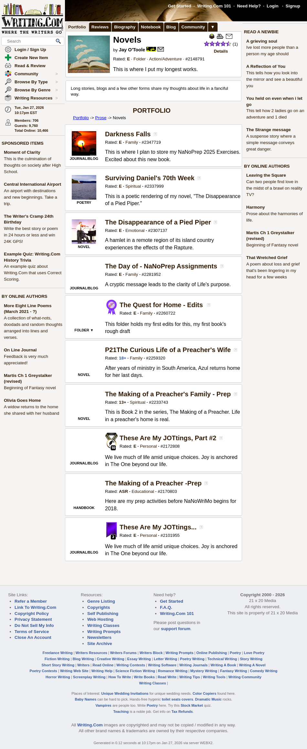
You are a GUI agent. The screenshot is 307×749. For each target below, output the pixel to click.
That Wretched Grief (266, 257)
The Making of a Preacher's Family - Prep (168, 394)
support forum (175, 628)
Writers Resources (91, 653)
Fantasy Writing (233, 671)
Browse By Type (36, 82)
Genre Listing (101, 601)
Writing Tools (214, 677)
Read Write (167, 677)
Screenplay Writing (89, 677)
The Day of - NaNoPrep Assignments (161, 266)
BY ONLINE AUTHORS (24, 296)
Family (131, 142)
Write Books (144, 677)
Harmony (255, 207)
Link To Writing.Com (35, 607)
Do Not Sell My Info (34, 625)
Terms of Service (32, 631)
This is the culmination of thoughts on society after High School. (32, 165)
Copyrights (98, 607)
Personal (148, 446)
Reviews (100, 27)
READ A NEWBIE (261, 31)
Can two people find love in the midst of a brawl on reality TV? (274, 188)
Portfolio (77, 27)
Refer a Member (31, 601)
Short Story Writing (57, 665)
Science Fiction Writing (135, 671)
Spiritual (133, 186)
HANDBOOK (84, 508)
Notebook (151, 27)
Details (221, 51)
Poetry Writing (192, 659)
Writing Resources (36, 98)
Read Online (102, 665)
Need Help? (248, 6)
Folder (139, 59)
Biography (124, 27)
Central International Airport (32, 184)
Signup (293, 6)
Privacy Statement (33, 619)
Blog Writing (83, 659)
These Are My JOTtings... (158, 527)
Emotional (134, 230)
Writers (83, 665)
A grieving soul (261, 41)
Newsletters (99, 637)
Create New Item (31, 57)
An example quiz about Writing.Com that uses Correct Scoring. (32, 273)
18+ (122, 358)
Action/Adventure (165, 59)
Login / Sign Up (30, 49)
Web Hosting (100, 619)
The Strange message (268, 129)
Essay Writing (139, 659)
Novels (127, 40)
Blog (171, 27)
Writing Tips (189, 677)
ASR (123, 491)
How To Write (119, 677)
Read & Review (30, 65)
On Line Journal (20, 350)
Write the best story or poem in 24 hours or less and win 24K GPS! (31, 235)
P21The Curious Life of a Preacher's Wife (168, 349)
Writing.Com (90, 725)
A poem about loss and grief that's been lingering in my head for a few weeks (273, 270)
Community (36, 74)
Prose (101, 117)
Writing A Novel (252, 665)
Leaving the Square (266, 175)
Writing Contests (130, 665)
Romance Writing (172, 671)
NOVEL (84, 247)
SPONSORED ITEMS (23, 143)
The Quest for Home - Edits (161, 304)
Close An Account (33, 637)
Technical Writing (222, 659)
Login (272, 6)
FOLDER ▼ (83, 330)
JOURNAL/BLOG (84, 159)
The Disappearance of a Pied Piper (158, 222)
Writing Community (244, 677)
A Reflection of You (265, 66)
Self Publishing (102, 613)
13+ (122, 402)
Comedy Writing (263, 671)
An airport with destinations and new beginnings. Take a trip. (30, 197)
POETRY (84, 202)
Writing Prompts (104, 631)
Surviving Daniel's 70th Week (150, 178)
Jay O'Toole (132, 49)
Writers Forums (123, 653)
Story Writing (251, 659)
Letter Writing (165, 659)
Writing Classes (103, 625)
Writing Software (162, 665)
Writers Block (151, 653)
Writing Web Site (74, 671)
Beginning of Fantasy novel (30, 387)
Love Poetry (254, 653)
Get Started (179, 6)
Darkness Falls (128, 134)
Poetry (235, 653)
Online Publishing (211, 653)
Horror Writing (58, 677)
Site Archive (99, 643)
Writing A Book (223, 665)
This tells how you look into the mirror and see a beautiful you (274, 79)
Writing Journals (193, 665)
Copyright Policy (32, 613)
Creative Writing (110, 659)
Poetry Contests (43, 671)
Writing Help (101, 671)
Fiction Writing (57, 659)
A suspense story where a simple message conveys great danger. (271, 142)
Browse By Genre (36, 90)
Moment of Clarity (22, 152)
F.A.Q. (166, 607)
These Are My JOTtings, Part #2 (168, 438)
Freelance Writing (58, 653)
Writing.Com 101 (214, 6)
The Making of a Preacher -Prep (153, 483)
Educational (143, 491)
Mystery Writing (203, 671)
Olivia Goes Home (22, 400)
